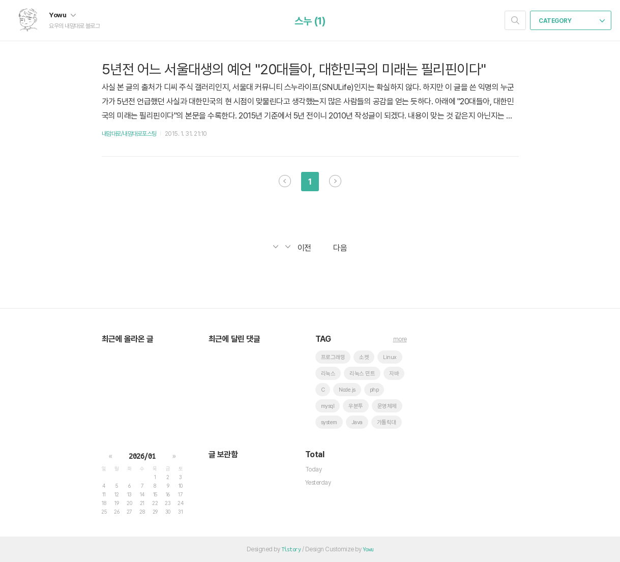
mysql (328, 406)
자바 (394, 373)
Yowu (62, 15)
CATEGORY (572, 20)
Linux (390, 357)
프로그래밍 (333, 357)
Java (357, 422)
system (329, 422)
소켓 (364, 357)
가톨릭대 (386, 422)
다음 (335, 181)
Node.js (347, 390)
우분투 (355, 406)
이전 (285, 181)
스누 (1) (310, 21)
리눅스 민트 (362, 373)
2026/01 (142, 456)
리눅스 (328, 373)
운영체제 (387, 406)
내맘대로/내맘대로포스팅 (129, 133)
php (374, 390)
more (400, 339)
